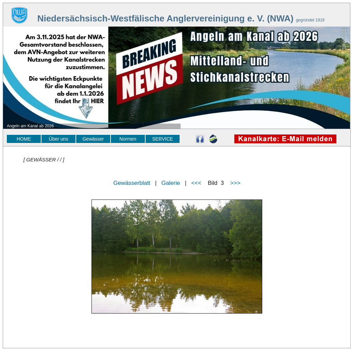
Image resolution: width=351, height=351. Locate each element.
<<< (196, 183)
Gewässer (93, 139)
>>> (235, 183)
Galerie (171, 183)
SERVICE (162, 139)
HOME (24, 139)
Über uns (58, 139)
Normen (127, 139)
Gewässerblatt (131, 183)
